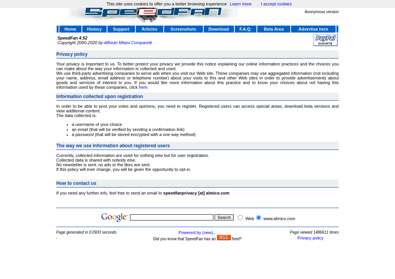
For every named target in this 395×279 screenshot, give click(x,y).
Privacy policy (311, 238)
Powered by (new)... (197, 232)
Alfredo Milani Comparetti (128, 42)
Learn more (240, 4)
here (143, 87)
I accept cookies (276, 4)
